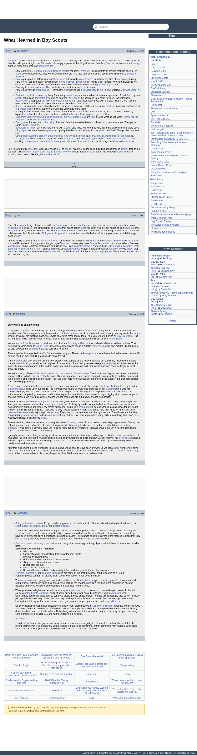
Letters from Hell (159, 74)
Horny (127, 674)
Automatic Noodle (160, 255)
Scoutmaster (112, 389)
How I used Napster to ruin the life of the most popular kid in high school (56, 665)
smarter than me (56, 251)
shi (99, 81)
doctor (32, 103)
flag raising (126, 136)
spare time (97, 225)
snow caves (98, 346)
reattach (76, 98)
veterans (33, 348)
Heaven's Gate (158, 71)
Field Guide (77, 230)
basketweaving (30, 136)
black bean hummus (161, 152)
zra (18, 215)
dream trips (17, 450)
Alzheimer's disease (102, 605)
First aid (19, 95)
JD (163, 301)
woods (92, 240)
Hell (48, 84)
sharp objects (42, 90)
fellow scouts (125, 438)
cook (25, 81)
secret (26, 114)
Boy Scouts (107, 63)
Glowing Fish (165, 277)
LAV (153, 112)
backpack (114, 593)
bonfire (70, 114)
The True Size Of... (160, 119)
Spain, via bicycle (160, 115)
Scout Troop (29, 343)
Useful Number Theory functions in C (56, 681)
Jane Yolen (156, 175)
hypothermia (43, 98)
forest (101, 130)
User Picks (155, 60)
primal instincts (30, 415)
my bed (26, 330)
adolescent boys (71, 248)
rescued (65, 243)
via (43, 100)
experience (121, 151)
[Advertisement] (98, 9)
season (121, 240)
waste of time (26, 108)
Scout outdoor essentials (21, 690)
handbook (54, 154)
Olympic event (59, 79)
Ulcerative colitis (159, 228)
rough (25, 125)
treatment (68, 100)
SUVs (47, 353)
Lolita (92, 698)
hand (129, 95)
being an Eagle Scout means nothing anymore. (47, 151)
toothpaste (32, 593)
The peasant (157, 183)
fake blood (82, 103)
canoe (41, 87)
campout (113, 225)
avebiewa (167, 314)
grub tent (100, 84)
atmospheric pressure (69, 590)
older (14, 251)
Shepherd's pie (21, 665)
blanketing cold (15, 389)
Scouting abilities (76, 343)
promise (85, 71)
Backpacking (21, 127)
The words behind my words (165, 224)
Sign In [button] (173, 35)
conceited (32, 149)
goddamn (44, 154)
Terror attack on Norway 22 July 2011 (170, 139)
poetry (154, 314)
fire (31, 71)
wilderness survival (47, 240)
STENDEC (156, 204)
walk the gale (157, 129)
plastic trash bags (35, 543)
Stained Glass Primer (161, 197)
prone (50, 130)
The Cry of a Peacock (162, 125)
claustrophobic (42, 401)
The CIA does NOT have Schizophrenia (172, 292)
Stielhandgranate (159, 78)
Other (18, 136)
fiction (154, 295)
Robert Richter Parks (161, 165)
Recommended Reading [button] (173, 51)
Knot (17, 106)
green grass (95, 114)
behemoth (17, 360)
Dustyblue (166, 289)
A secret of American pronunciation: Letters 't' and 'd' (22, 674)
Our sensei (156, 105)
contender (86, 79)
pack (68, 127)
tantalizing (95, 330)
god (31, 363)
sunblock (43, 593)
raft (98, 233)
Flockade (155, 122)
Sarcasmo (22, 50)
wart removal (157, 186)
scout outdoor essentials (27, 526)
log (152, 277)
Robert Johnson (159, 193)
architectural (94, 111)
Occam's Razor (57, 698)
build (58, 111)
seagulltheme (169, 264)
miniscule (90, 151)
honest (36, 119)
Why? (53, 122)
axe (101, 90)
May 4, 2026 (157, 81)
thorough (135, 63)
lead (49, 248)
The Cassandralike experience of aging (171, 214)
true (59, 149)
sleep (43, 417)
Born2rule (22, 513)
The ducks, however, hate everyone (169, 172)
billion (70, 141)
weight (17, 236)
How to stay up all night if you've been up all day (127, 656)
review (154, 258)
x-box (79, 536)
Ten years (13, 60)
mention (126, 141)
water (26, 138)
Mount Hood (115, 338)
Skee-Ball (57, 690)
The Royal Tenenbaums (163, 231)
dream (154, 264)
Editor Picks (156, 179)
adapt (34, 125)
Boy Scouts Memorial (92, 656)
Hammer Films (158, 211)
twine (129, 228)
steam (137, 333)
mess (35, 84)
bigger (130, 248)
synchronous (56, 100)
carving (100, 136)
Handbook (60, 230)
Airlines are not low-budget (164, 108)
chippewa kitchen (63, 233)
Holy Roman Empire (161, 221)
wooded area (14, 228)
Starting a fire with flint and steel (50, 71)
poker (45, 122)
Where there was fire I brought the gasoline (126, 681)
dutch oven (129, 138)
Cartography (157, 148)
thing (8, 50)
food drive (69, 136)
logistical (86, 580)
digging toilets (112, 136)
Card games (21, 122)
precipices (106, 363)
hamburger (81, 81)
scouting (12, 154)
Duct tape (20, 543)
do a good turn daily (112, 601)
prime (69, 95)
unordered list (46, 66)
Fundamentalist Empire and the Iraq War (21, 681)
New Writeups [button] (173, 249)
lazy (20, 343)
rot (84, 228)
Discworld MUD (159, 168)
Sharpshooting (126, 665)
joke (46, 138)
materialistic (28, 523)
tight (126, 127)
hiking (92, 136)
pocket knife (89, 90)
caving (118, 138)
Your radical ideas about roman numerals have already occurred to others (172, 134)
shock (18, 98)
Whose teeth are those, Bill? (127, 698)
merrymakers (91, 353)
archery (43, 136)
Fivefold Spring (158, 88)
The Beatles (157, 200)
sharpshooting (55, 136)
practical (110, 106)
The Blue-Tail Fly (160, 268)
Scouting (60, 225)
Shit (10, 149)
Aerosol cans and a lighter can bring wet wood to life (91, 665)
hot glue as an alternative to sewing (43, 141)
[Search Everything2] (131, 27)
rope (106, 138)
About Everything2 (160, 57)
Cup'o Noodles (81, 373)
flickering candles (76, 422)
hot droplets (73, 333)
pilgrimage (81, 136)
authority (113, 248)
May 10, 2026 (158, 67)
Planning (19, 573)
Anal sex (91, 674)
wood (59, 228)
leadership (31, 573)
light (24, 130)
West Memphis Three (162, 218)
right (66, 90)
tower (82, 233)
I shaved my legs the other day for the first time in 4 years (56, 656)
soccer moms (27, 580)
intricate (87, 141)
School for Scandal (160, 92)
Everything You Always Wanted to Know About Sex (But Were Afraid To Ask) (92, 690)
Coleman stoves (42, 373)
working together (103, 251)
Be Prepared (21, 618)
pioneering (75, 225)
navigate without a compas (87, 246)
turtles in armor (66, 81)
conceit (68, 149)
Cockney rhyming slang (163, 207)
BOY (93, 117)
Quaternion (156, 190)
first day (121, 60)
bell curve (63, 60)
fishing (18, 138)
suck (36, 60)
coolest (22, 225)
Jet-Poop (167, 258)
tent (34, 79)
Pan (153, 64)
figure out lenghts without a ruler (24, 248)
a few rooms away (160, 161)
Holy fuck (29, 95)
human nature (84, 407)
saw (109, 90)
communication (50, 573)
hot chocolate (61, 373)
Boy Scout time (125, 336)
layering (88, 138)
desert (106, 240)
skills (111, 138)
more (172, 321)
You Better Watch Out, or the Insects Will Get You (127, 690)
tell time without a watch (120, 246)
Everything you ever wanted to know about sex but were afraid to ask (50, 117)
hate (33, 127)
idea (8, 313)
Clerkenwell (157, 95)
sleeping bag (61, 526)
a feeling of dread (54, 404)
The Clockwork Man (161, 85)
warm (71, 138)
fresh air (55, 412)
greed (95, 538)
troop (108, 580)
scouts (124, 149)
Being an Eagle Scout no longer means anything (21, 656)
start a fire (15, 246)
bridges (47, 233)
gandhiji (20, 313)
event (154, 301)
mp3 (96, 536)
